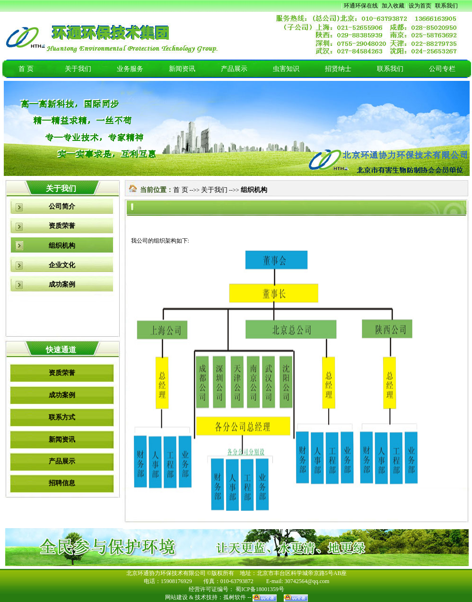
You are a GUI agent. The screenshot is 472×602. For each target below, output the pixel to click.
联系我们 (390, 68)
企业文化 (62, 265)
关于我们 (78, 68)
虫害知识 (286, 68)
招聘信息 (62, 483)
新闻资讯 (182, 68)
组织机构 (62, 245)
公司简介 (62, 206)
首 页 (26, 68)
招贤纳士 (338, 68)
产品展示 (234, 68)
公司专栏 (442, 68)
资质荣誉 (62, 225)
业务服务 (130, 68)
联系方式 (62, 417)
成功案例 (62, 284)
